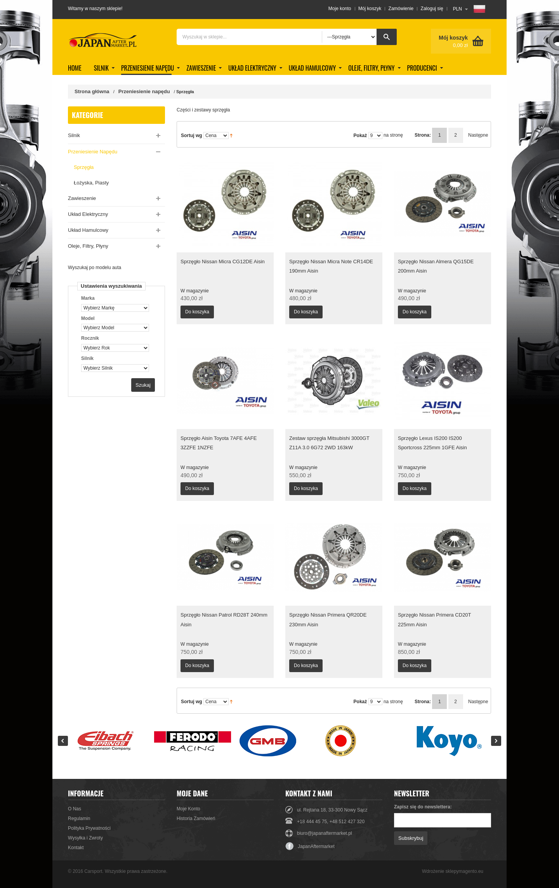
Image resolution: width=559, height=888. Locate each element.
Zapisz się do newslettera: (423, 807)
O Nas (74, 809)
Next (496, 741)
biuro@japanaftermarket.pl (324, 833)
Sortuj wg (191, 135)
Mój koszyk (369, 8)
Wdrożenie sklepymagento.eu (452, 871)
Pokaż (360, 135)
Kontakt (76, 847)
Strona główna (92, 91)
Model (88, 318)
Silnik (87, 358)
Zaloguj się (432, 8)
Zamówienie (401, 8)
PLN (457, 9)
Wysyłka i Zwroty (85, 838)
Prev (63, 741)
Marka (88, 298)
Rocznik (90, 338)
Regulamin (79, 818)
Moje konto (339, 8)
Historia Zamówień (196, 818)
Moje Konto (188, 809)
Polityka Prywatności (89, 828)
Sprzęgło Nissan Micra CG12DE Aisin (223, 261)
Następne (473, 135)
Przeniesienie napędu (144, 91)
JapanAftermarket (310, 846)
